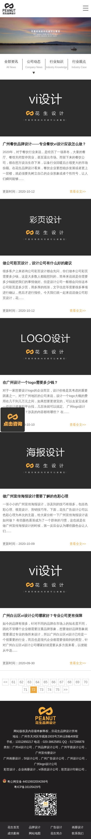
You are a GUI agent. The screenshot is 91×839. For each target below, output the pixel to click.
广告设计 (56, 827)
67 (62, 682)
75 (57, 690)
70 (86, 682)
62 (22, 682)
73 (41, 690)
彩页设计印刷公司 (72, 769)
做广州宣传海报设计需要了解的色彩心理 (35, 496)
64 (38, 682)
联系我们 (77, 833)
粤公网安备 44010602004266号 (25, 781)
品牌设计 (35, 827)
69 (78, 682)
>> (65, 690)
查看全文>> (78, 191)
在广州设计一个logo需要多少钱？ (30, 382)
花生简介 (56, 833)
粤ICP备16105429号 (27, 787)
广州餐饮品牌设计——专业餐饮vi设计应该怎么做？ (44, 144)
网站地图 (35, 833)
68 (70, 682)
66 (54, 682)
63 (30, 682)
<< (5, 682)
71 (25, 690)
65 (46, 682)
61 (14, 682)
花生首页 (13, 827)
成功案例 (13, 833)
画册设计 (77, 827)
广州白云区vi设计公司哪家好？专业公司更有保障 (42, 615)
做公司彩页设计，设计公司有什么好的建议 (37, 263)
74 (49, 690)
